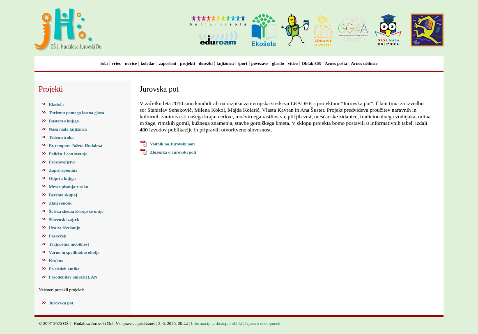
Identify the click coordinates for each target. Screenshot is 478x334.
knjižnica (225, 63)
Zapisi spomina (63, 170)
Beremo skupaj (63, 195)
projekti (187, 63)
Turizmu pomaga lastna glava (76, 113)
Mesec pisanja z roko (68, 186)
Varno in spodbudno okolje (74, 252)
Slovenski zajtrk (64, 219)
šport (243, 63)
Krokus (56, 260)
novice (131, 63)
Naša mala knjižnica (68, 129)
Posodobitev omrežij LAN (73, 277)
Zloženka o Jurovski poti (173, 152)
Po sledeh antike (64, 269)
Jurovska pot (61, 303)
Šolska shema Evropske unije (76, 211)
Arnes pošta (336, 63)
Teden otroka (61, 137)
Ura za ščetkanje (64, 228)
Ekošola (56, 104)
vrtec (116, 63)
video (293, 63)
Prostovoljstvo (62, 162)
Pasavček (57, 236)
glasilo (278, 63)
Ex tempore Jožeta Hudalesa (75, 145)
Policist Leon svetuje (68, 154)
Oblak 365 (311, 63)
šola (104, 63)
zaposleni (167, 63)
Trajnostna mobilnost (69, 244)
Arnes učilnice (364, 63)
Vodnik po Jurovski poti (172, 144)
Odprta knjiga (62, 178)
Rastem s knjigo (64, 121)
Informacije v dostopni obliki (216, 323)
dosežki (206, 63)
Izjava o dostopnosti (262, 323)
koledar (148, 63)
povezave (259, 63)
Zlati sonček (60, 203)
